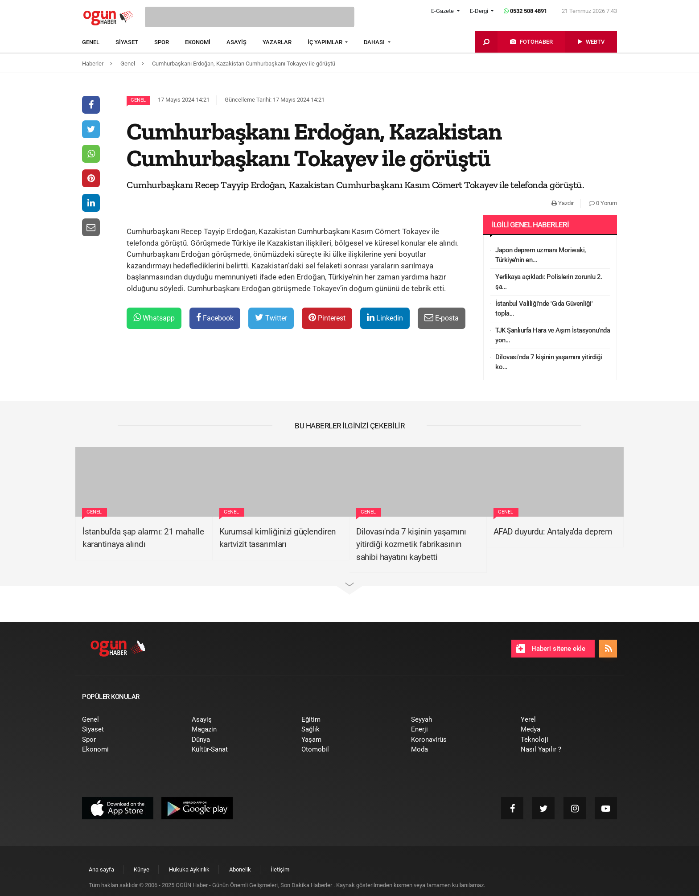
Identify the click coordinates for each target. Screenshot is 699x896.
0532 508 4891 (525, 11)
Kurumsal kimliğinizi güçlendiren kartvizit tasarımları (277, 538)
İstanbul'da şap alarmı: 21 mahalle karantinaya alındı (143, 538)
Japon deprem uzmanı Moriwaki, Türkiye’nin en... (540, 255)
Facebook (215, 317)
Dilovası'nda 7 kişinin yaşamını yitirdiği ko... (548, 362)
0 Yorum (603, 203)
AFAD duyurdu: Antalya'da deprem (553, 531)
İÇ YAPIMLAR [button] (326, 42)
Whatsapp (154, 317)
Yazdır (562, 203)
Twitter (271, 317)
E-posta (441, 317)
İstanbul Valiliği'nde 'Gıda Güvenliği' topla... (543, 309)
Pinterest (326, 317)
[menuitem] (98, 42)
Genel (138, 100)
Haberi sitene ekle (550, 648)
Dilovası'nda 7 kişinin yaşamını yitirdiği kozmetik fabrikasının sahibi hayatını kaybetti (411, 544)
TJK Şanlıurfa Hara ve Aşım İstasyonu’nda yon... (552, 335)
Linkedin (385, 317)
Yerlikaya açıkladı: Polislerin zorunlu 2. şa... (548, 282)
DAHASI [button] (375, 42)
